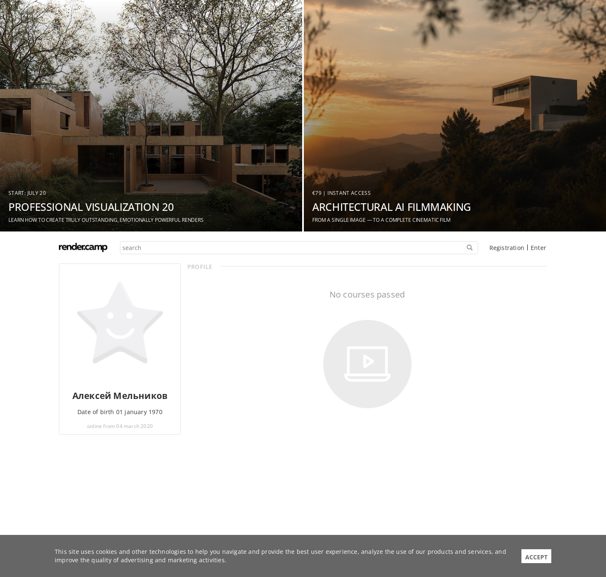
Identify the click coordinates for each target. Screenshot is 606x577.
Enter (538, 248)
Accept (536, 557)
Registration (506, 248)
